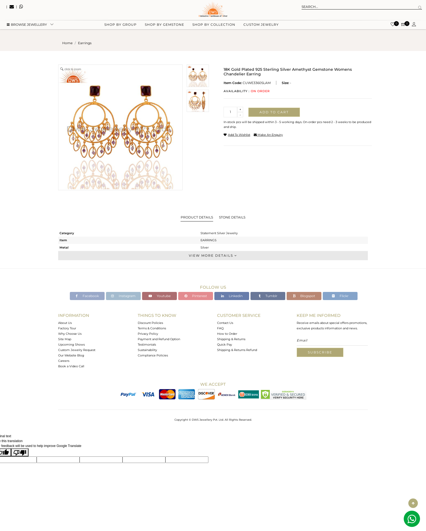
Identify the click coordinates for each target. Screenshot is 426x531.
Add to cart (274, 112)
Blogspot (304, 296)
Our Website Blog (71, 355)
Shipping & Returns (231, 339)
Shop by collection (213, 27)
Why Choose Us (70, 334)
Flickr (340, 296)
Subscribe (320, 352)
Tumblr (268, 296)
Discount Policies (150, 323)
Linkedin (232, 296)
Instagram (123, 296)
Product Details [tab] (197, 217)
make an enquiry (268, 135)
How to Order (227, 334)
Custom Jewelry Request (76, 350)
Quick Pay (224, 344)
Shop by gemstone (164, 27)
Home (67, 43)
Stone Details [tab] (232, 217)
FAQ (220, 328)
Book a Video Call (71, 366)
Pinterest (195, 296)
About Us (65, 323)
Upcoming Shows (71, 344)
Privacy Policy (148, 334)
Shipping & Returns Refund (237, 350)
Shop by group (120, 27)
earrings (85, 43)
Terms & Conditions (152, 328)
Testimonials (147, 344)
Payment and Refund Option (159, 339)
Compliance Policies (153, 355)
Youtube (160, 296)
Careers (63, 361)
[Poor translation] (20, 452)
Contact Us (225, 323)
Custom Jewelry (261, 27)
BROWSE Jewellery (27, 27)
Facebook (87, 296)
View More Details (213, 255)
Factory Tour (67, 328)
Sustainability (147, 350)
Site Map (64, 339)
